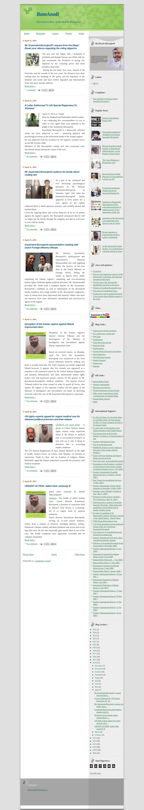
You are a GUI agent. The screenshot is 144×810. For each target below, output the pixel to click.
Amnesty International (101, 385)
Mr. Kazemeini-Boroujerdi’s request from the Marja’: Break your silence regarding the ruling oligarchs (52, 47)
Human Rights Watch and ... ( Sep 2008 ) (108, 560)
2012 (95, 741)
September (99, 675)
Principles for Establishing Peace (105, 291)
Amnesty (53, 498)
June (97, 684)
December (99, 666)
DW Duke (96, 337)
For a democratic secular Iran (103, 334)
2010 (95, 747)
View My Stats (95, 773)
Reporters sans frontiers (101, 388)
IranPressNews (98, 349)
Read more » (30, 86)
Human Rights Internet (101, 399)
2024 (95, 633)
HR (94, 84)
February (98, 735)
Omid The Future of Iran (102, 343)
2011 (95, 744)
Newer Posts (28, 554)
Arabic (81, 33)
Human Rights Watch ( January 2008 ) (107, 571)
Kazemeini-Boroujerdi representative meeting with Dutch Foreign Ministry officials (51, 246)
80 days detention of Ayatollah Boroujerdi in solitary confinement (111, 234)
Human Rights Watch (101, 382)
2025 (95, 630)
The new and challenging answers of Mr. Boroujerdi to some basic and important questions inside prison (108, 276)
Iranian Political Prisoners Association (107, 351)
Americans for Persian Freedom (104, 331)
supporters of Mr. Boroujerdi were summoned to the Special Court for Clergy (112, 220)
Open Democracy (99, 354)
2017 (95, 654)
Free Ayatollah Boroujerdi (102, 445)
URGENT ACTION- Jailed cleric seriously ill (47, 486)
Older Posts (80, 554)
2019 (95, 648)
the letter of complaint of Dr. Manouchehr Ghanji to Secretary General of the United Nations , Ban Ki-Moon (108, 515)
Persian (68, 33)
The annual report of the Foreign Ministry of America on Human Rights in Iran (108, 436)
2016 (95, 657)
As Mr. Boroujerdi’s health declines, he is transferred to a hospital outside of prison (112, 248)
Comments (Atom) (43, 561)
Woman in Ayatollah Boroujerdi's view (107, 288)
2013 (95, 738)
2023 (95, 636)
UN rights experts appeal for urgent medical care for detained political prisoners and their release (52, 418)
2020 (95, 645)
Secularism (97, 271)
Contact (55, 33)
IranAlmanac (98, 340)
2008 (95, 753)
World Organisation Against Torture (106, 391)
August (98, 678)
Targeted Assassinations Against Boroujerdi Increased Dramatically (111, 190)
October (98, 672)
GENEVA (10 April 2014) (68, 425)
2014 (95, 663)
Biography (40, 33)
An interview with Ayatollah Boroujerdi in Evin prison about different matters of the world (108, 296)
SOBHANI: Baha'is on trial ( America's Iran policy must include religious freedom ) (107, 450)
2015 (95, 660)
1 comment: (31, 90)
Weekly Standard (99, 360)
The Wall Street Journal (101, 357)
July (96, 681)
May (97, 687)
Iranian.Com (97, 363)
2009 (95, 750)
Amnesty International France (104, 442)
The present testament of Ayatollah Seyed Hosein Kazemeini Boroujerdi (111, 134)
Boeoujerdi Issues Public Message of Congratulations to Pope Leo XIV (112, 176)
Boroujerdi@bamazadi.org (37, 790)
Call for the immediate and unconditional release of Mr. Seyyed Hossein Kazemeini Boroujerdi (108, 526)
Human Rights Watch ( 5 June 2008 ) (106, 563)
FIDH (95, 402)
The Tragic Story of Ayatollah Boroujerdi (108, 461)
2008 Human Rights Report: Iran (105, 521)
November (99, 669)
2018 (95, 651)
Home (26, 33)
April (97, 690)
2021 (95, 642)
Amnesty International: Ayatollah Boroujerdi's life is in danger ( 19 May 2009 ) (107, 474)
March (97, 732)
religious (96, 366)
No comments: (32, 156)
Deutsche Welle (99, 346)
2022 (95, 639)
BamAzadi (48, 14)
